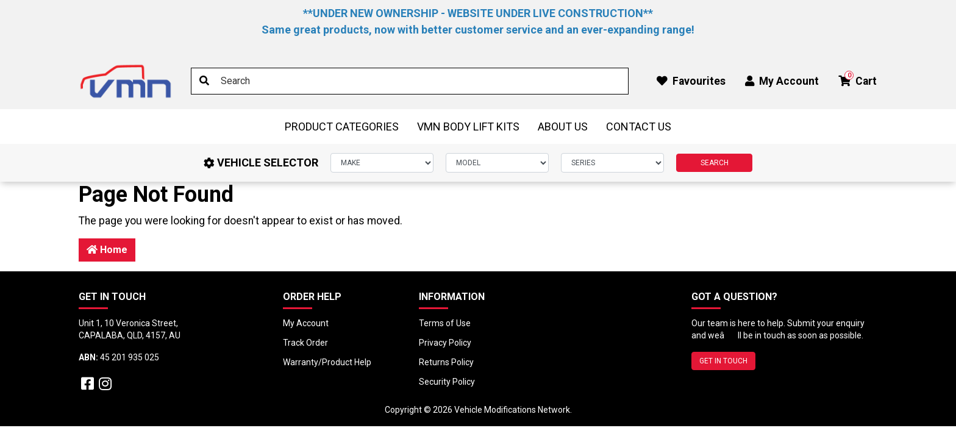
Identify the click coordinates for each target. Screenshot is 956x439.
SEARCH (715, 163)
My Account (306, 323)
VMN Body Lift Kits (468, 126)
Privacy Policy (445, 343)
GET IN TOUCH (723, 361)
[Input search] (410, 81)
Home (107, 249)
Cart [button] (857, 79)
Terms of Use (445, 323)
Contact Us (638, 126)
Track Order (305, 343)
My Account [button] (782, 81)
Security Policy (447, 382)
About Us (563, 126)
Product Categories (342, 126)
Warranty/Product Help (327, 362)
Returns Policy (446, 362)
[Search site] (204, 81)
